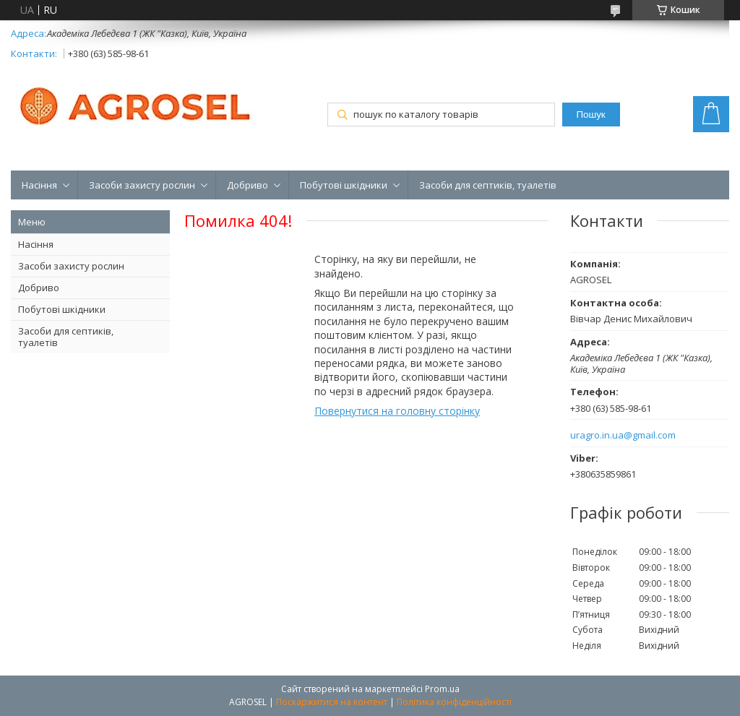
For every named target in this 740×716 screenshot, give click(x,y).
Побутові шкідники (343, 184)
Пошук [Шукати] (591, 114)
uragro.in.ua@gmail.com (623, 435)
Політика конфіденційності (454, 702)
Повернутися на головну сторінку (397, 411)
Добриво (247, 184)
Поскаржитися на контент (331, 702)
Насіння (39, 184)
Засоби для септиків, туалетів (487, 184)
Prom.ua (442, 689)
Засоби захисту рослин (142, 184)
